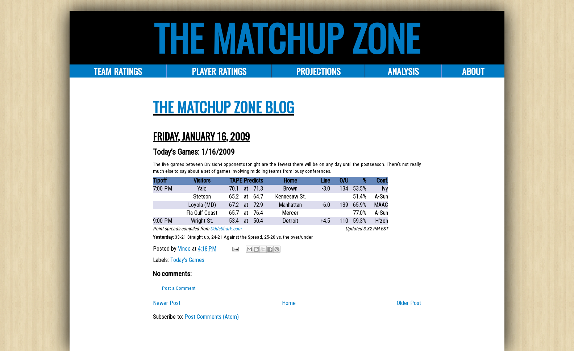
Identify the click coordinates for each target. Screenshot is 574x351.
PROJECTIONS (318, 71)
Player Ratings (219, 71)
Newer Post (166, 303)
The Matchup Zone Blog (223, 107)
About (473, 71)
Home (289, 303)
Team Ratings (117, 71)
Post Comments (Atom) (211, 316)
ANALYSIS (403, 71)
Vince (185, 248)
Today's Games (187, 259)
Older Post (409, 303)
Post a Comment (179, 288)
